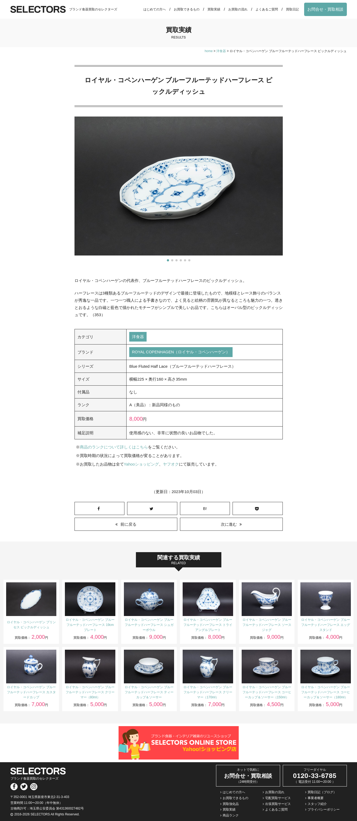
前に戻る (128, 524)
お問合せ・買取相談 (325, 9)
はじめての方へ (154, 9)
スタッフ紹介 (317, 804)
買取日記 (292, 9)
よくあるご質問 (267, 9)
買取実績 (213, 9)
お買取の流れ (238, 9)
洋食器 (138, 337)
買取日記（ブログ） (322, 792)
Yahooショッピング (141, 464)
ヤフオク (171, 464)
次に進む (229, 524)
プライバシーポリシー (324, 809)
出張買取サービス (278, 804)
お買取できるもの (186, 9)
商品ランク (231, 815)
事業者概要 (316, 798)
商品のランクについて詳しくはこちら (114, 447)
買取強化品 (231, 804)
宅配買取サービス (278, 798)
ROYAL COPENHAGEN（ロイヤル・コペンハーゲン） (181, 352)
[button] (168, 260)
